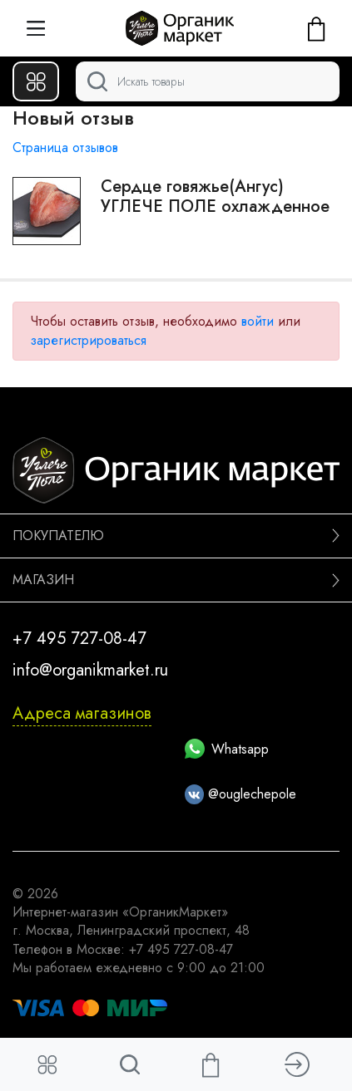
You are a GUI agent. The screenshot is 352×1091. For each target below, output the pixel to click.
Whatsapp (227, 749)
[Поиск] (208, 81)
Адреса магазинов (81, 713)
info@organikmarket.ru (90, 670)
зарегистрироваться (88, 340)
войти (257, 321)
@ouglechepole (241, 794)
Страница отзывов (65, 147)
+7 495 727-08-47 (79, 639)
